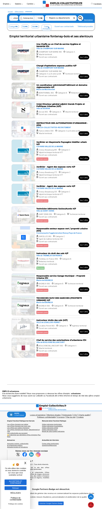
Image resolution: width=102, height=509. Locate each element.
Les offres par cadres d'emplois (18, 428)
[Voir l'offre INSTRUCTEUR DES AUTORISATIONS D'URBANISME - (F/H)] (51, 129)
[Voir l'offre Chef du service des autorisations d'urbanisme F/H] (51, 348)
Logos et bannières (38, 415)
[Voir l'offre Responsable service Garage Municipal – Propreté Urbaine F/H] (51, 283)
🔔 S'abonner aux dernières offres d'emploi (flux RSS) (24, 436)
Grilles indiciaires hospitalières (52, 426)
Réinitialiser (88, 20)
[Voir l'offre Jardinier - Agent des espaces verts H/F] (51, 172)
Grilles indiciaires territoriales (52, 424)
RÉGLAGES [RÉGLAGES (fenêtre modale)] (15, 493)
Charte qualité (84, 415)
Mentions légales (54, 415)
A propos (61, 417)
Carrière (31, 4)
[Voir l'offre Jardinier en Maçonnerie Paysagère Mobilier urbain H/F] (51, 151)
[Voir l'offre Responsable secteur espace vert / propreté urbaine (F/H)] (51, 237)
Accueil (10, 11)
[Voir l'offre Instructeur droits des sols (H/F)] (51, 326)
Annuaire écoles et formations (17, 447)
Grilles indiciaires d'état (50, 428)
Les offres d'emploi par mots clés (19, 426)
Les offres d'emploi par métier (17, 424)
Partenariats (67, 415)
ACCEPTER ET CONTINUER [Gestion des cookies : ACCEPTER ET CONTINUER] (15, 482)
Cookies (80, 417)
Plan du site (70, 417)
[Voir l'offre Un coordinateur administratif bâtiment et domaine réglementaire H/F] (51, 91)
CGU (75, 415)
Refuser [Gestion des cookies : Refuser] (15, 488)
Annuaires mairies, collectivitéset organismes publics (17, 444)
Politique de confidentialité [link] (15, 499)
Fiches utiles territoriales (50, 444)
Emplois (7, 4)
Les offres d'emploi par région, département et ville (23, 430)
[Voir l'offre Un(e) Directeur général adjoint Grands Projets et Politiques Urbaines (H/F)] (51, 110)
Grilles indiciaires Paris (49, 430)
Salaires (19, 4)
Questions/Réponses (49, 445)
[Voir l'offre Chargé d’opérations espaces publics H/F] (51, 71)
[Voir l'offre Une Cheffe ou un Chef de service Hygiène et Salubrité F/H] (51, 51)
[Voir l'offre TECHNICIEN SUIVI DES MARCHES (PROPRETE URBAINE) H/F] (51, 305)
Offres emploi (19, 11)
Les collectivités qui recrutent (17, 433)
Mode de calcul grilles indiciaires (53, 431)
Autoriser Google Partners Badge (51, 503)
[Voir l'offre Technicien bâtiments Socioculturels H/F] (51, 215)
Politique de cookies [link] (15, 504)
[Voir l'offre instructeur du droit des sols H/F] (51, 261)
